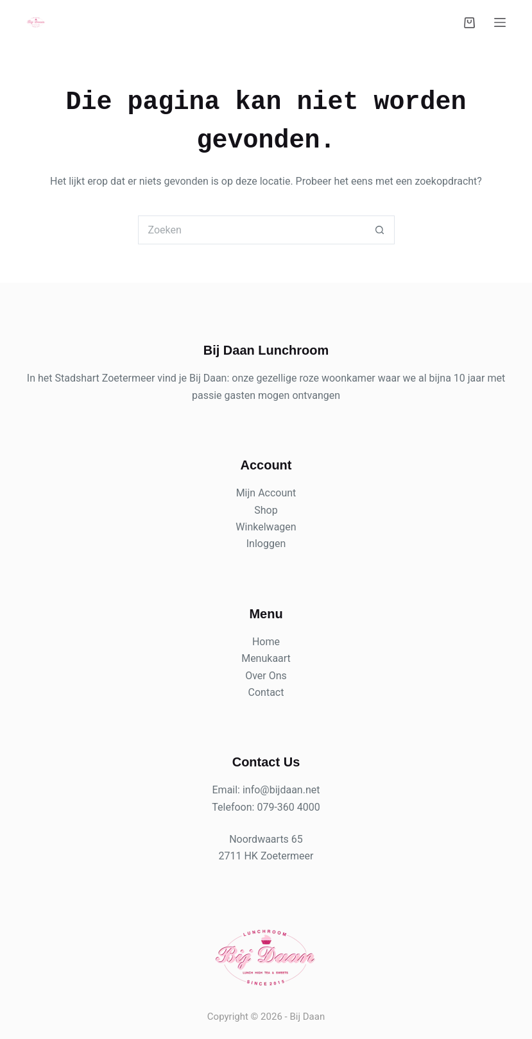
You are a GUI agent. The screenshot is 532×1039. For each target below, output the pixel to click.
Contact (266, 692)
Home (266, 642)
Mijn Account (266, 493)
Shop (265, 510)
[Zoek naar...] (252, 229)
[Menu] (500, 22)
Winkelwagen (266, 527)
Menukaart (266, 658)
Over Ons (266, 676)
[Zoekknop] (380, 229)
